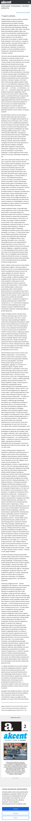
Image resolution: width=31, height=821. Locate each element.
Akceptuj (15, 809)
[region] (15, 804)
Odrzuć (15, 818)
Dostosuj (15, 813)
